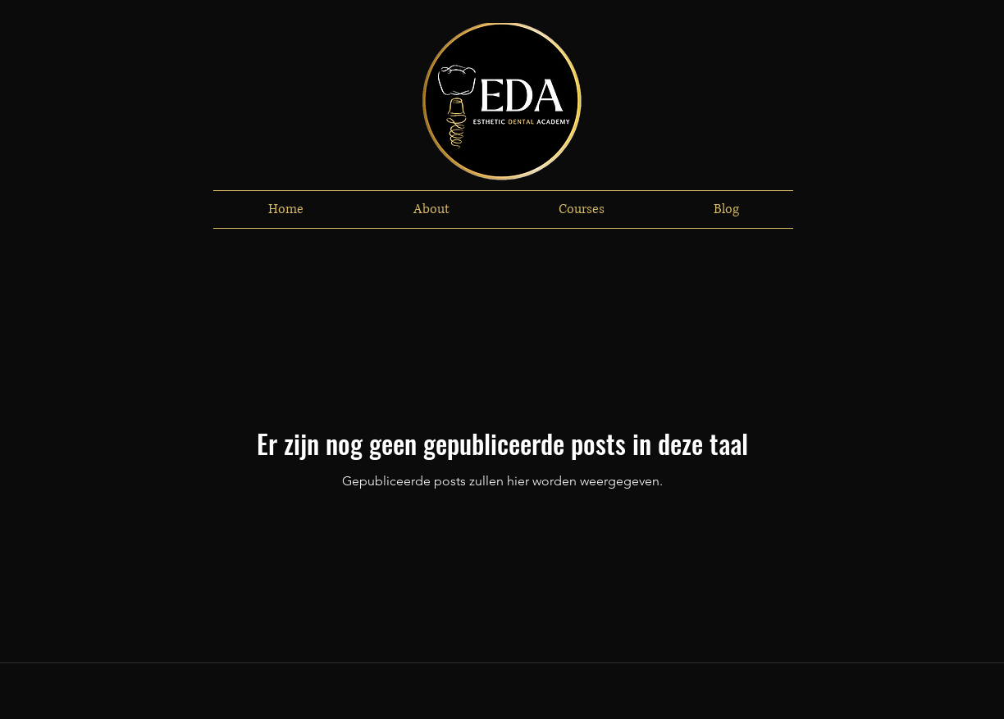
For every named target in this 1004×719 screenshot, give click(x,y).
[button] (431, 209)
